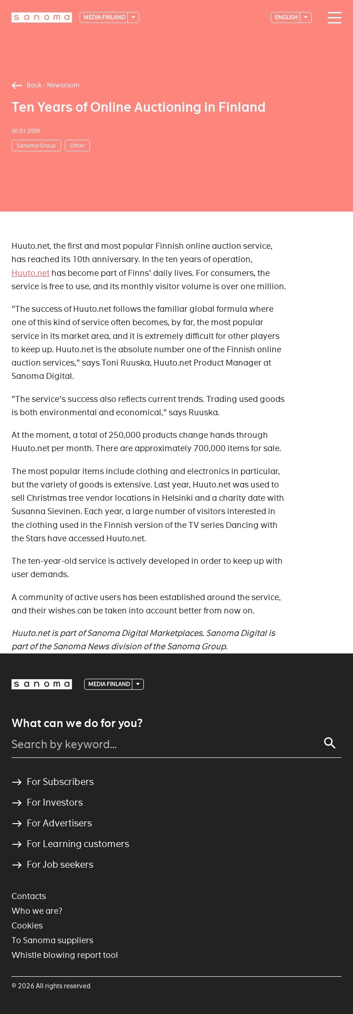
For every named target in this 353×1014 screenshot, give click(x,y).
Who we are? (37, 910)
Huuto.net (30, 273)
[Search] (330, 743)
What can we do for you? (76, 723)
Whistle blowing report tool (64, 955)
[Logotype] (41, 17)
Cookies (27, 925)
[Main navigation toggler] (332, 18)
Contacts (28, 896)
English (287, 17)
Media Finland (105, 17)
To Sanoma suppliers (52, 940)
